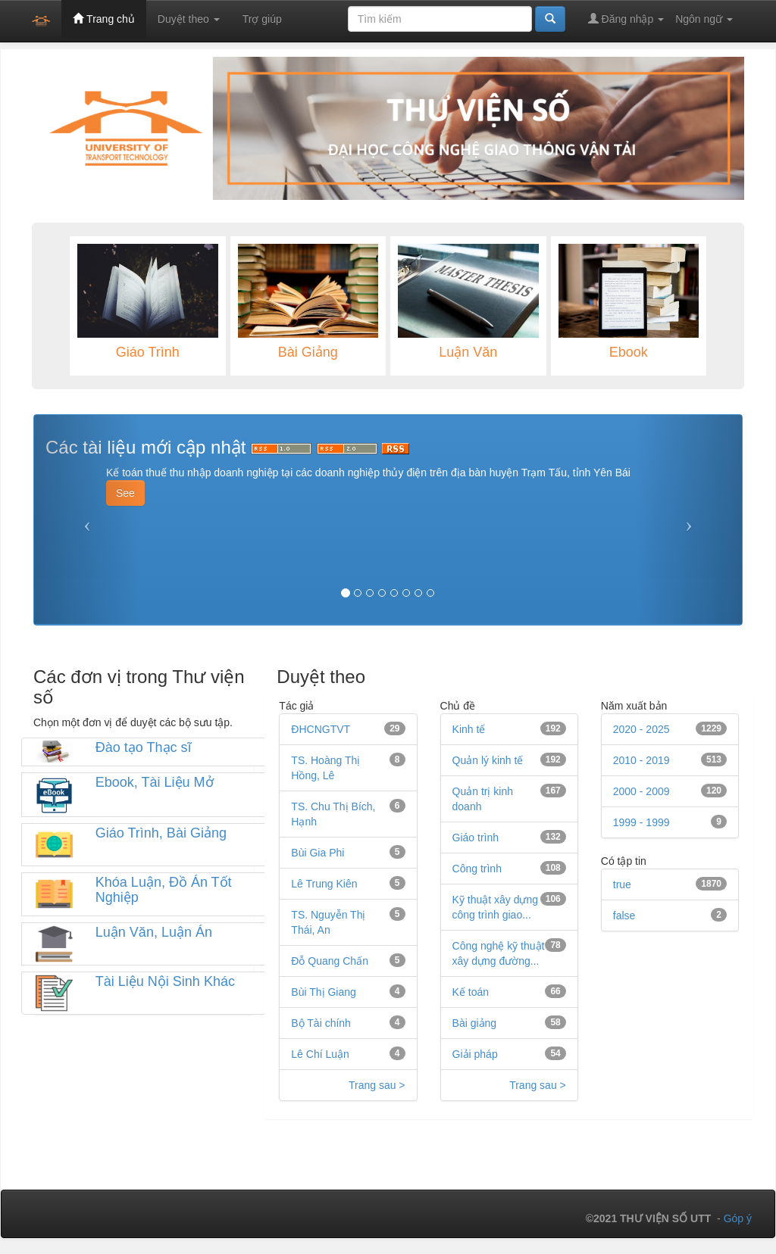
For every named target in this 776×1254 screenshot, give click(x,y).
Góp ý (738, 1218)
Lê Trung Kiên (324, 884)
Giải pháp (475, 1054)
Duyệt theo (189, 19)
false (624, 915)
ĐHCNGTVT (320, 729)
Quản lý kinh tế (488, 760)
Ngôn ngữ (704, 19)
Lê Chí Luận (320, 1054)
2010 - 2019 (641, 760)
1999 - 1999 (641, 822)
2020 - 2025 (641, 729)
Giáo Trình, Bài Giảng (161, 833)
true (622, 884)
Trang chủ (103, 18)
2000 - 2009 (641, 791)
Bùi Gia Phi (317, 853)
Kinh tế (469, 729)
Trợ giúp (262, 19)
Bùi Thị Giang (323, 992)
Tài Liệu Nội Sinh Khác (165, 981)
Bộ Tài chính (321, 1023)
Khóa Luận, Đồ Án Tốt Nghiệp (163, 890)
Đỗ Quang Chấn (329, 961)
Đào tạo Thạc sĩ (143, 747)
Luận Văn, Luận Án (153, 932)
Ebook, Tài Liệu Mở (154, 782)
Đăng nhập (626, 18)
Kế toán (470, 992)
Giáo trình (475, 837)
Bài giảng (474, 1023)
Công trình (477, 869)
